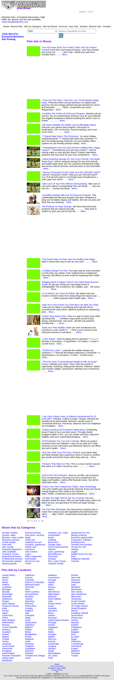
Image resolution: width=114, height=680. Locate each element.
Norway (6, 625)
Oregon (5, 601)
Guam (51, 606)
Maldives (75, 651)
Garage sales (54, 544)
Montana (29, 596)
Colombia (29, 615)
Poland (5, 634)
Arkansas (75, 580)
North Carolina (32, 592)
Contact (107, 26)
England (29, 610)
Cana (27, 658)
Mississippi (7, 594)
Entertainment (78, 542)
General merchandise (81, 544)
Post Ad (63, 26)
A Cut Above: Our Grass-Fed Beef (58, 293)
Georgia (52, 580)
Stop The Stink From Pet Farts (57, 452)
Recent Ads (17, 26)
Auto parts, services (34, 535)
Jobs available (9, 552)
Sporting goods (9, 563)
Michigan (6, 589)
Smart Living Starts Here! (54, 316)
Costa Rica (7, 615)
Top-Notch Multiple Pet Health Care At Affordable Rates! (69, 125)
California (29, 575)
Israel (27, 620)
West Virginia (8, 603)
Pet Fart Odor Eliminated (54, 509)
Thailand (29, 646)
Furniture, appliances (35, 544)
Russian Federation (11, 655)
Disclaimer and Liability (57, 668)
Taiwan (28, 629)
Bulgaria (75, 632)
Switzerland (30, 622)
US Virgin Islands (79, 606)
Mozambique (54, 653)
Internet (52, 549)
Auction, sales (9, 535)
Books (51, 537)
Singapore (53, 627)
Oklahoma (7, 599)
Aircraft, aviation (10, 533)
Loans (28, 554)
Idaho (51, 584)
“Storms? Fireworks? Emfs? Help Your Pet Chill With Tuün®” (71, 172)
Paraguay (6, 651)
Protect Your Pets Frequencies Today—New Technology (69, 486)
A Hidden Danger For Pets (55, 270)
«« (28, 521)
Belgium (29, 627)
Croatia (5, 639)
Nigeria (5, 637)
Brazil (51, 613)
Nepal (51, 651)
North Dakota (54, 599)
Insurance (30, 549)
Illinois (5, 582)
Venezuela (7, 648)
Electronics (53, 542)
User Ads (73, 26)
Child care (30, 540)
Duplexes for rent (33, 542)
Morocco (52, 639)
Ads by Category (32, 26)
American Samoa (10, 606)
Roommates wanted (11, 561)
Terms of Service (56, 666)
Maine (51, 589)
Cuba (27, 641)
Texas (5, 580)
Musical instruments (11, 556)
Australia (52, 608)
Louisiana (6, 587)
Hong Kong (76, 618)
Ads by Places (50, 26)
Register (83, 12)
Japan (5, 613)
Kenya (28, 637)
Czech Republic (9, 627)
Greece (74, 620)
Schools (75, 561)
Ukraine (52, 648)
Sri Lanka (52, 655)
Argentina (29, 625)
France (5, 610)
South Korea (8, 646)
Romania (29, 644)
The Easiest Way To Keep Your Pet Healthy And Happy (68, 259)
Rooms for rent (32, 561)
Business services (10, 540)
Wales (51, 632)
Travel (28, 563)
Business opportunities (82, 537)
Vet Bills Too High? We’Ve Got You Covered (63, 498)
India (4, 608)
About (57, 664)
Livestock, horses (10, 554)
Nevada (6, 592)
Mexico (74, 610)
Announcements (33, 533)
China (5, 618)
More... (65, 54)
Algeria (51, 637)
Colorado (29, 580)
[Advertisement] (64, 78)
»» (42, 521)
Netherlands (8, 622)
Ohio (27, 589)
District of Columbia (34, 582)
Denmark (52, 618)
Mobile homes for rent (81, 554)
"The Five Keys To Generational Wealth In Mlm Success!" (69, 362)
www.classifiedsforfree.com (15, 22)
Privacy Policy (57, 670)
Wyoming (29, 601)
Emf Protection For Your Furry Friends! (60, 441)
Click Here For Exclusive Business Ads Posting (13, 37)
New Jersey (77, 592)
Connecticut (54, 577)
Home (6, 26)
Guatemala (53, 644)
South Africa (77, 615)
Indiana (5, 584)
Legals (74, 552)
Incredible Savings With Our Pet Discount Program (66, 195)
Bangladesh (31, 634)
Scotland (6, 632)
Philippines (76, 627)
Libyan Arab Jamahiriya (8, 659)
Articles (84, 26)
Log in (90, 12)
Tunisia (74, 655)
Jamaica (6, 629)
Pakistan (29, 653)
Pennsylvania (31, 594)
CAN (50, 658)
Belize (28, 632)
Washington (54, 594)
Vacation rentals (56, 563)
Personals (53, 556)
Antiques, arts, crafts (58, 533)
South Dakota (77, 603)
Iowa (73, 584)
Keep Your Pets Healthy (53, 327)
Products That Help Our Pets (56, 464)
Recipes (52, 559)
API (57, 672)
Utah (50, 601)
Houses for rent (78, 547)
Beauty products (79, 535)
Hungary (52, 634)
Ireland (51, 615)
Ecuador (75, 637)
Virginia (28, 599)
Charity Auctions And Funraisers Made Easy (63, 430)
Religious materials (80, 559)
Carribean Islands (79, 613)
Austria (51, 625)
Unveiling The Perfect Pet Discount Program (63, 113)
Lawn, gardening (56, 552)
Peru (73, 634)
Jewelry (75, 549)
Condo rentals (9, 542)
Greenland (76, 646)
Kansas (51, 587)
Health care (30, 547)
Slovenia (29, 651)
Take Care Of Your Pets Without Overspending (64, 184)
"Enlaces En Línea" (51, 350)
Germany (52, 610)
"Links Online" (49, 339)
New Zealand (8, 620)
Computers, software (81, 540)
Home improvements (58, 547)
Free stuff (6, 544)
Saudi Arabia (8, 653)
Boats (28, 537)
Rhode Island (54, 603)
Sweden (75, 622)
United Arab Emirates (58, 620)
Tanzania (75, 653)
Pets (73, 556)
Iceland (74, 629)
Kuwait (74, 648)
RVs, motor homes (57, 561)
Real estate (30, 559)
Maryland (75, 587)
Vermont (29, 603)
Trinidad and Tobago (35, 655)
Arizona (29, 577)
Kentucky (29, 587)
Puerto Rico (31, 606)
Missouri (52, 596)
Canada (29, 608)
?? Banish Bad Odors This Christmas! (60, 136)
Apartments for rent (80, 533)
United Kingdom (79, 608)
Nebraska (6, 596)
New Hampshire (79, 594)
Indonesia (76, 641)
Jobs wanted (31, 552)
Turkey (5, 641)
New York (75, 577)
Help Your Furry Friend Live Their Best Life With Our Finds (70, 305)
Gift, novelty (8, 547)
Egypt (74, 639)
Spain (28, 618)
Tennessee (76, 599)
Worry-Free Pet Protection (54, 475)
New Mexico (54, 592)
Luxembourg (77, 644)
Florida (74, 575)
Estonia (51, 641)
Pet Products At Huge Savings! (57, 206)
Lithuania (6, 644)
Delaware (75, 582)
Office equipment (33, 556)
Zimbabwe (30, 648)
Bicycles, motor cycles (12, 537)
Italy (27, 613)
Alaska (5, 577)
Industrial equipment (12, 549)
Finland (74, 625)
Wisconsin (76, 596)
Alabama (52, 575)
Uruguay (52, 646)
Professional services (12, 559)
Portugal (52, 622)
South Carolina (78, 601)
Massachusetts (32, 584)
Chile (50, 629)
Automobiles (54, 535)
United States (8, 575)
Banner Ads (95, 26)
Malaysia (29, 639)
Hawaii (51, 582)
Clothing (52, 540)
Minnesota (76, 589)
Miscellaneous (55, 554)
